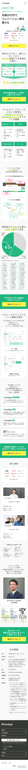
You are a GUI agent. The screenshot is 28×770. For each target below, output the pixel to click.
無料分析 (5, 748)
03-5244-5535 (13, 663)
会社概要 (14, 765)
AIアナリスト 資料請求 (7, 746)
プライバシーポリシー (22, 765)
